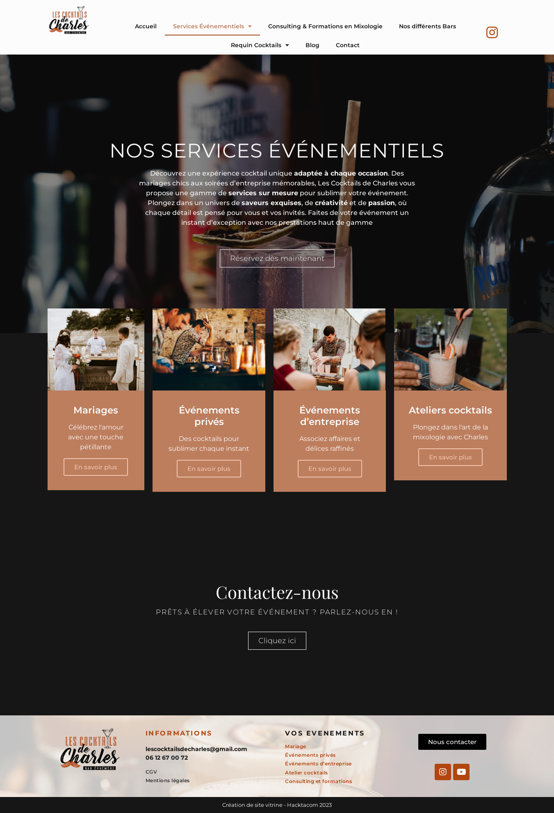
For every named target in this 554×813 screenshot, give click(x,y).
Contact (348, 45)
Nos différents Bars (427, 26)
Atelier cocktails (306, 773)
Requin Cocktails (260, 45)
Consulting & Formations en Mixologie (325, 26)
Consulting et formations (318, 781)
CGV (151, 772)
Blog (312, 45)
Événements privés (310, 755)
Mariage (295, 746)
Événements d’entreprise (318, 763)
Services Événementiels (212, 26)
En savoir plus (95, 467)
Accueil (146, 26)
